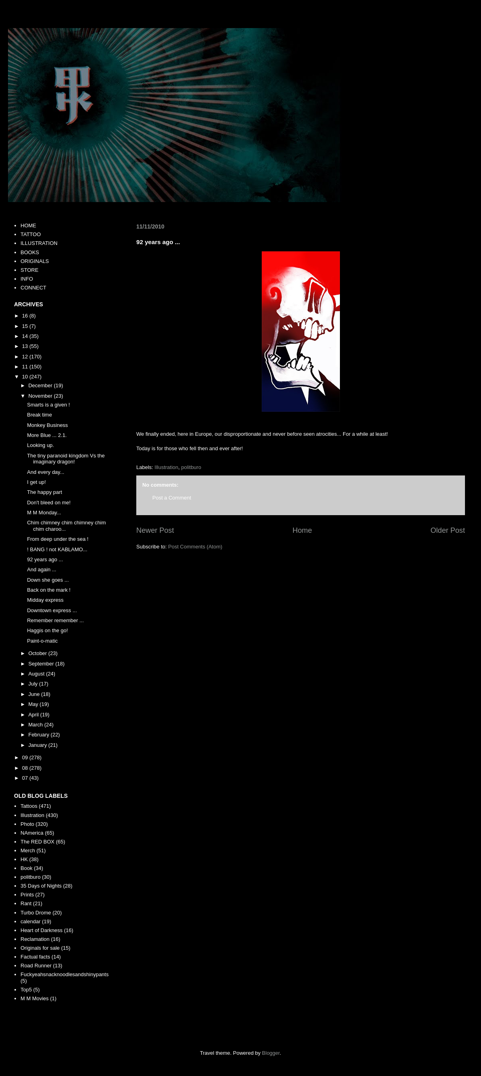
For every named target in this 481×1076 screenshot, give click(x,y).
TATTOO (30, 234)
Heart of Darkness (41, 930)
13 (25, 346)
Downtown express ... (52, 610)
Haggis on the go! (47, 630)
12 (25, 357)
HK (24, 859)
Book (26, 868)
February (39, 735)
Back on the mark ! (48, 590)
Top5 (26, 990)
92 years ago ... (45, 559)
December (41, 385)
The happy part (44, 492)
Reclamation (34, 939)
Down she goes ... (48, 580)
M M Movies (34, 998)
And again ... (41, 569)
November (41, 396)
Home (302, 530)
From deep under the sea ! (57, 539)
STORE (29, 270)
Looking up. (40, 445)
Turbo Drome (35, 913)
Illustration (166, 467)
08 (25, 768)
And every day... (45, 472)
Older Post (447, 530)
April (34, 715)
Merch (27, 850)
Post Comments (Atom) (195, 547)
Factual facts (35, 957)
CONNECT (33, 288)
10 (25, 377)
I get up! (36, 482)
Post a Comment (171, 498)
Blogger (271, 1053)
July (33, 684)
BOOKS (29, 252)
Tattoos (28, 806)
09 (25, 757)
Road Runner (35, 966)
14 (25, 336)
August (37, 674)
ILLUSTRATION (38, 243)
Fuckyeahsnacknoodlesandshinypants (64, 974)
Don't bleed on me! (49, 503)
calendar (30, 921)
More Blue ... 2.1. (47, 435)
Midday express (45, 600)
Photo (27, 824)
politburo (191, 467)
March (36, 725)
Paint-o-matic (42, 641)
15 (25, 326)
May (34, 704)
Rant (25, 903)
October (38, 653)
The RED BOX (37, 842)
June (34, 694)
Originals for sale (40, 948)
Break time (39, 415)
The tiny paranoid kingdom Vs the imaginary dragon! (66, 459)
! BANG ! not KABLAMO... (57, 549)
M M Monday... (44, 513)
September (41, 664)
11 (25, 367)
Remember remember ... (55, 620)
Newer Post (155, 530)
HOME (28, 225)
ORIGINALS (34, 261)
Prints (27, 895)
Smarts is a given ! (48, 405)
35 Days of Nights (41, 886)
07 (25, 778)
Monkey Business (47, 425)
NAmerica (31, 833)
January (38, 745)
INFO (26, 279)
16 (25, 316)
